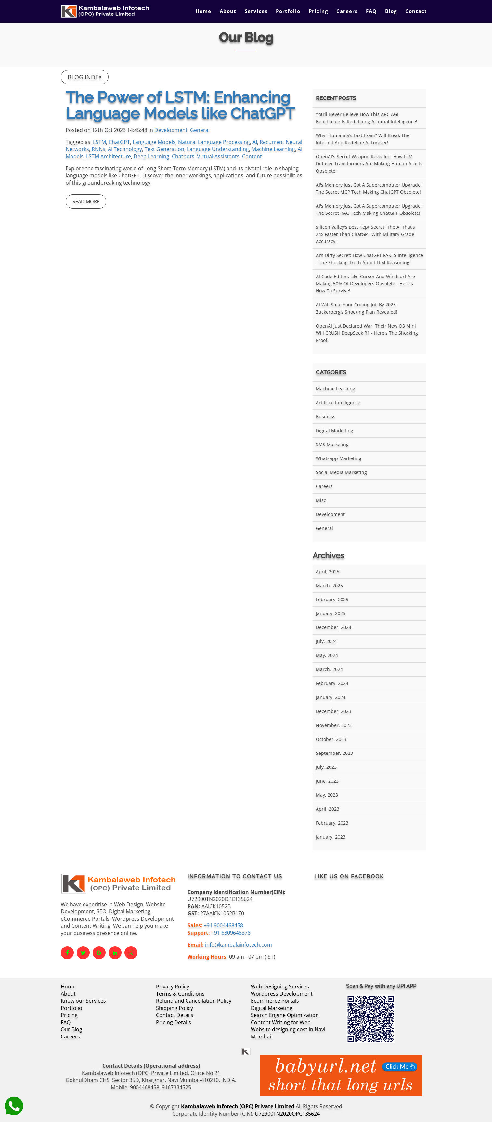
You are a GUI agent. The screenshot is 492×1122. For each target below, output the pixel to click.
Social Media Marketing (341, 472)
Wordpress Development (282, 993)
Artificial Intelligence (338, 402)
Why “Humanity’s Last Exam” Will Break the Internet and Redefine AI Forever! (362, 139)
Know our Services (83, 1000)
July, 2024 (326, 641)
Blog (391, 11)
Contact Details (174, 1015)
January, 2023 (330, 837)
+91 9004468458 (223, 925)
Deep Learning (151, 156)
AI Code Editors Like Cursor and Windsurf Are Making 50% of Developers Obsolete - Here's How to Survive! (365, 283)
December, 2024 (333, 627)
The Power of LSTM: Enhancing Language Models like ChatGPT (180, 105)
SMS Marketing (332, 444)
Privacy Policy (172, 986)
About (228, 11)
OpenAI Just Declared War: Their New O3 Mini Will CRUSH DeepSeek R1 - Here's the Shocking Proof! (367, 333)
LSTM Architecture (108, 156)
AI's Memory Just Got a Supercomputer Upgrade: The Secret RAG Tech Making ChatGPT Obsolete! (369, 209)
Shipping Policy (174, 1008)
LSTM (99, 142)
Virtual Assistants (218, 156)
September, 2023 (334, 753)
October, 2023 (331, 739)
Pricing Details (173, 1022)
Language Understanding (218, 149)
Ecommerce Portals (275, 1000)
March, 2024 (329, 669)
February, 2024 (332, 683)
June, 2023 (327, 781)
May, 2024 (327, 655)
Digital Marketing (334, 430)
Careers (346, 11)
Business (325, 416)
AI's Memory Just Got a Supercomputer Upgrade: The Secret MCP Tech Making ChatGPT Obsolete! (369, 188)
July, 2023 (326, 767)
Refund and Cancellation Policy (193, 1000)
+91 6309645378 (231, 932)
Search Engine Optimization (285, 1015)
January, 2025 (330, 613)
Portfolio (288, 11)
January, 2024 (330, 697)
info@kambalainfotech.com (238, 944)
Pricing (318, 11)
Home (203, 11)
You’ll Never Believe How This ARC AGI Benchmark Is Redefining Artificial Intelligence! (366, 117)
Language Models (154, 142)
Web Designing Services (280, 986)
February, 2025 (332, 599)
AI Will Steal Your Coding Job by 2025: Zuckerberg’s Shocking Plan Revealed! (356, 308)
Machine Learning (273, 149)
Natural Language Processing (214, 142)
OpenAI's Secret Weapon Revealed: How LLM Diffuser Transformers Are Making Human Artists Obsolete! (369, 163)
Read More (85, 201)
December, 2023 (333, 711)
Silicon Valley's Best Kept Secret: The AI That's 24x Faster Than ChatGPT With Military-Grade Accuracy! (365, 234)
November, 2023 (334, 725)
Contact (416, 11)
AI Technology (125, 149)
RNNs (98, 149)
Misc (321, 500)
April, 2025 (327, 571)
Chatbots (183, 156)
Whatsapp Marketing (338, 458)
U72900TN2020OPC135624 (287, 1113)
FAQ (371, 11)
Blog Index (85, 77)
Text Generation (164, 149)
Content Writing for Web (281, 1022)
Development (171, 130)
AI (254, 142)
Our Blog (71, 1029)
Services (256, 11)
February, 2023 (332, 823)
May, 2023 (327, 795)
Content (252, 156)
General (200, 130)
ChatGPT (119, 142)
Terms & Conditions (180, 993)
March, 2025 (329, 585)
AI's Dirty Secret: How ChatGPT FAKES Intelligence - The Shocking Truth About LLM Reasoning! (369, 258)
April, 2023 (327, 809)
